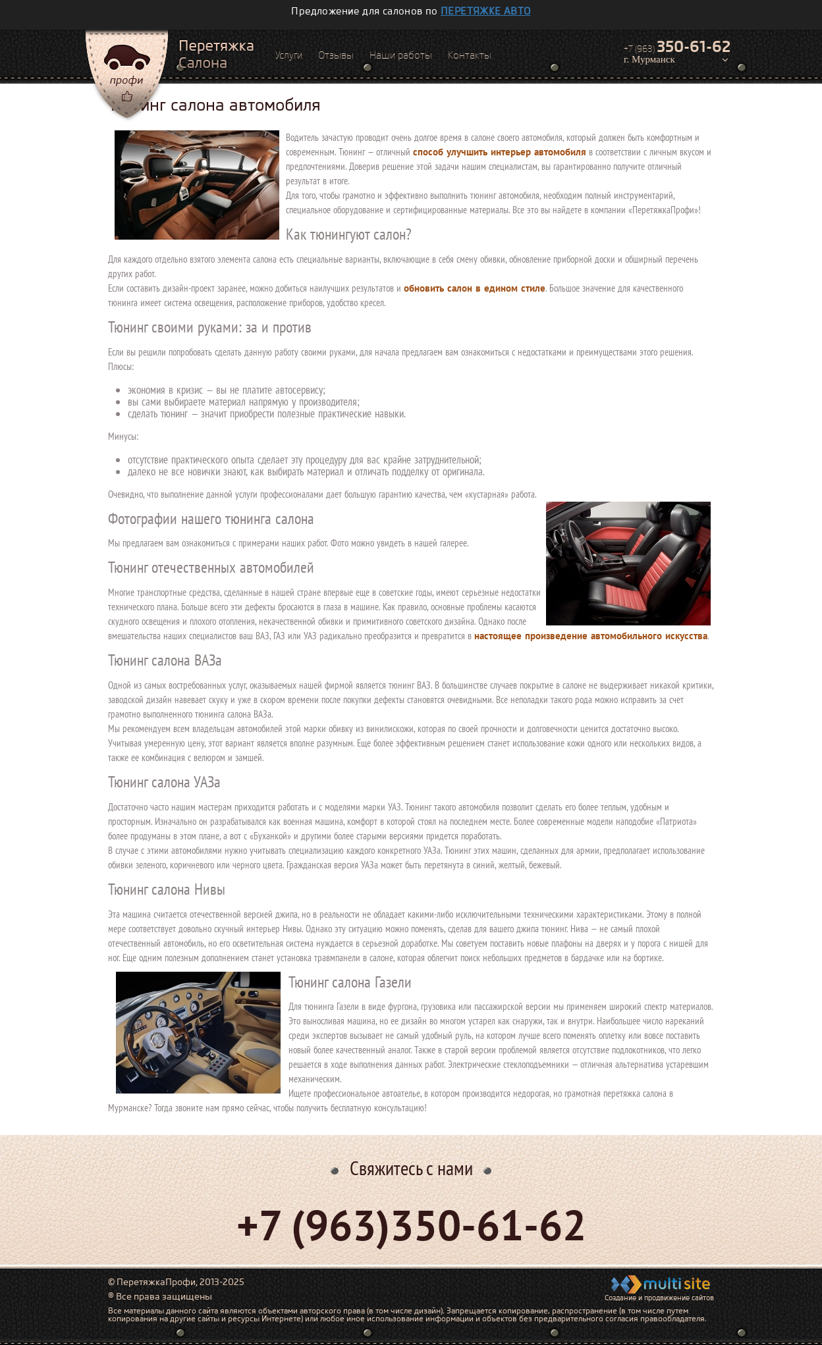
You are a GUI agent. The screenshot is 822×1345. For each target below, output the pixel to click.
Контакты (469, 55)
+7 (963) (677, 47)
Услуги (288, 55)
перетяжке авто (486, 11)
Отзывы (336, 55)
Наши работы (401, 55)
